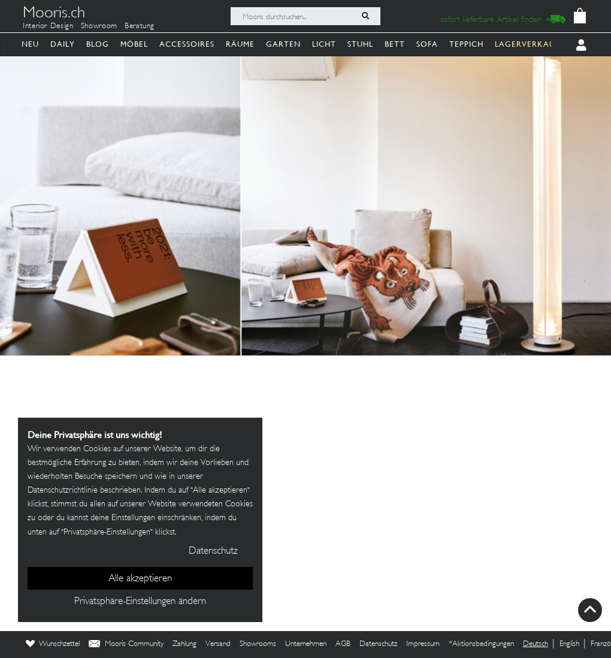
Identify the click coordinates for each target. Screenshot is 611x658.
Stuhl (360, 44)
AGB (342, 644)
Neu (30, 44)
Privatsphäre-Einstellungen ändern (140, 601)
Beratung (140, 26)
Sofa (427, 44)
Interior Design (48, 26)
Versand (218, 644)
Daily (62, 44)
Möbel (134, 44)
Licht (324, 44)
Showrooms (258, 644)
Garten (283, 44)
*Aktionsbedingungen (481, 644)
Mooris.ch (54, 14)
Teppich (466, 44)
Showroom (99, 26)
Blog (97, 44)
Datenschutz (378, 644)
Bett (395, 44)
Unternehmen (305, 644)
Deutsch (535, 644)
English (569, 644)
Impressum (423, 644)
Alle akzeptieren (140, 579)
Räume (240, 44)
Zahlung (184, 644)
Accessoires (186, 44)
